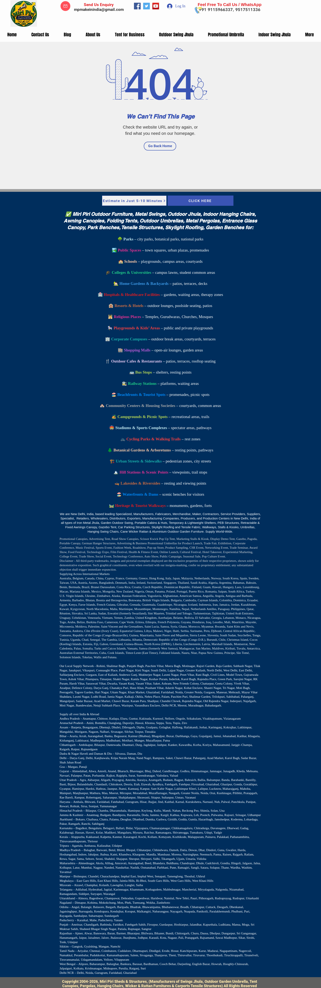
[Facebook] (137, 6)
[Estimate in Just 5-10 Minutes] (134, 201)
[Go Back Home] (160, 146)
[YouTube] (155, 6)
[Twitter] (146, 6)
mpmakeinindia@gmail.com (99, 9)
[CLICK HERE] (200, 201)
